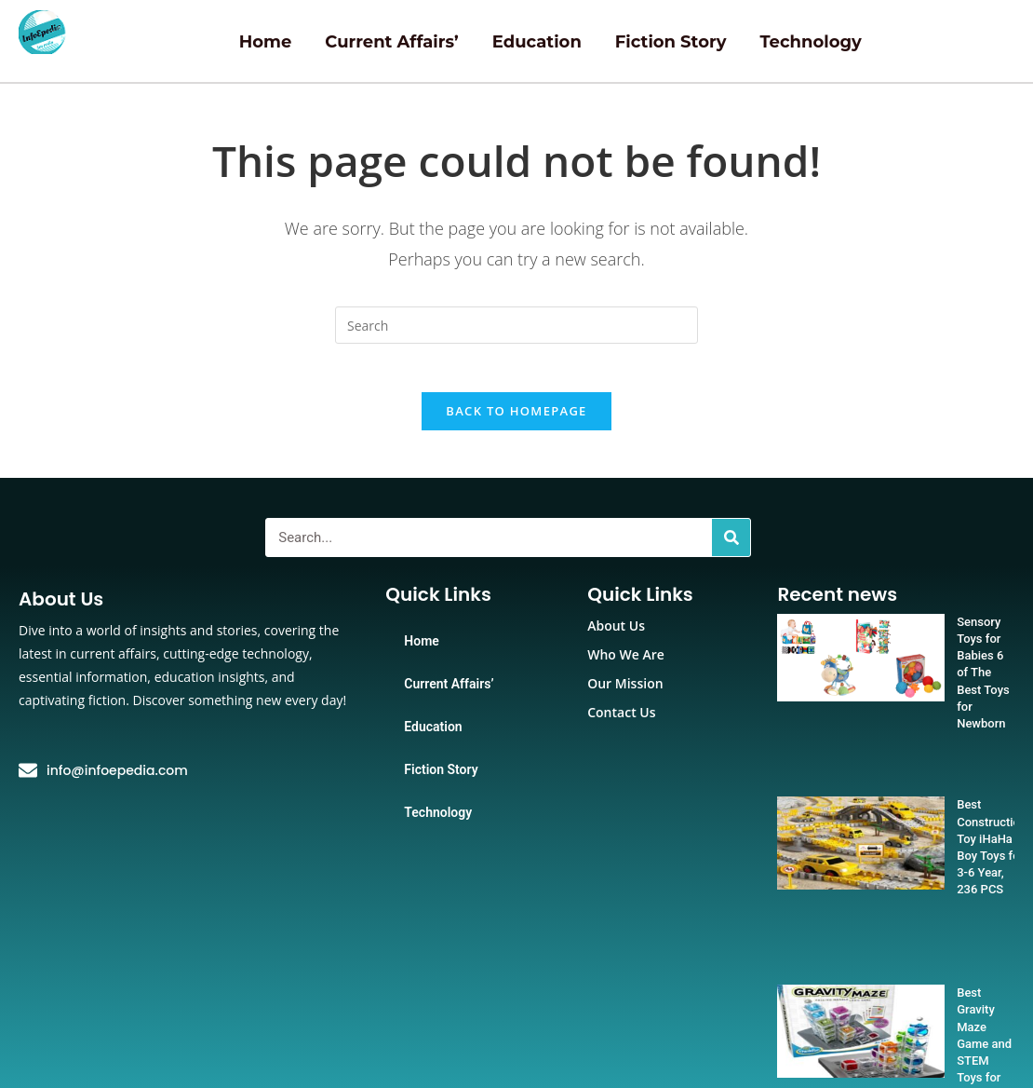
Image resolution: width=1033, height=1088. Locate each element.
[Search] (731, 545)
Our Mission (625, 691)
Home (265, 42)
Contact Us (621, 720)
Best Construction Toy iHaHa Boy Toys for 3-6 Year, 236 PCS (954, 763)
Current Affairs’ (391, 42)
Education (537, 42)
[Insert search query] (516, 325)
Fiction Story (671, 42)
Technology (810, 42)
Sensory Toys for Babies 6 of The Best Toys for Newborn (952, 647)
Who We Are (625, 663)
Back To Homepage (516, 419)
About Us (616, 634)
